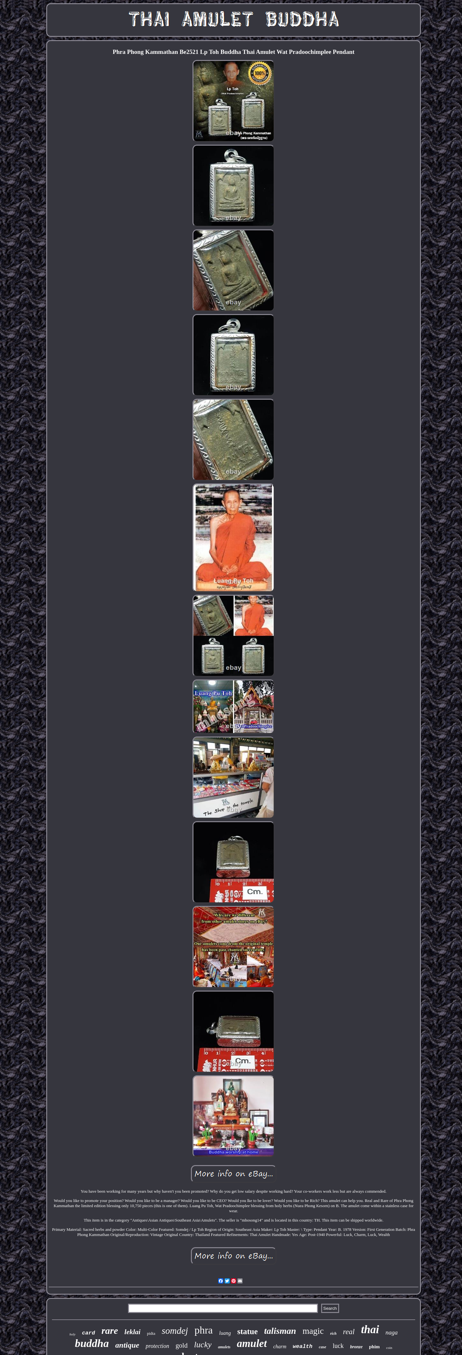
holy (72, 1334)
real (349, 1332)
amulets (224, 1347)
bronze (356, 1346)
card (88, 1333)
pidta (151, 1333)
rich (333, 1333)
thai (370, 1329)
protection (157, 1346)
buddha (92, 1343)
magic (313, 1331)
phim (374, 1346)
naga (392, 1332)
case (322, 1346)
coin (389, 1348)
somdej (175, 1330)
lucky (203, 1344)
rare (109, 1330)
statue (247, 1331)
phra (203, 1330)
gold (181, 1345)
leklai (132, 1332)
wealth (302, 1346)
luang (225, 1333)
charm (280, 1346)
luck (338, 1345)
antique (127, 1345)
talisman (280, 1331)
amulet (252, 1343)
